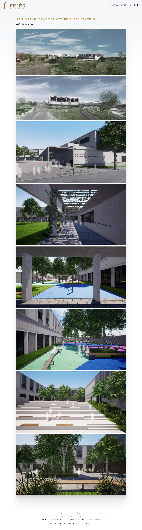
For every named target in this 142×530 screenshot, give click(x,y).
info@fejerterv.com (95, 519)
